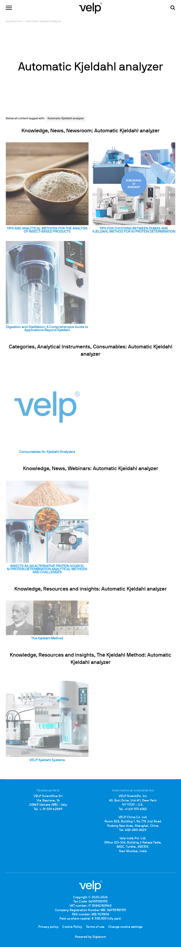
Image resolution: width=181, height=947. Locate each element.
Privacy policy (48, 927)
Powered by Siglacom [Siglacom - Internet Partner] (90, 937)
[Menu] (9, 8)
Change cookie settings (125, 927)
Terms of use (95, 927)
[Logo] (90, 7)
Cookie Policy (72, 927)
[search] (172, 7)
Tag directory (14, 21)
